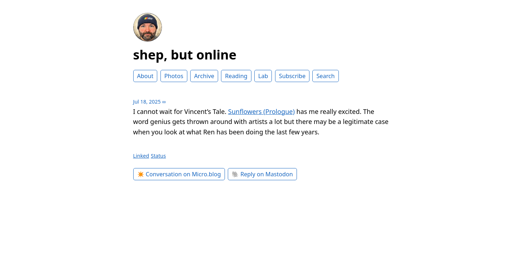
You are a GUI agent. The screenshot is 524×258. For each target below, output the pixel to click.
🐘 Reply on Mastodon (262, 174)
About (145, 76)
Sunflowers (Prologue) (261, 111)
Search (325, 76)
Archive (204, 76)
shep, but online (185, 54)
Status (158, 155)
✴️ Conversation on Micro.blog (179, 174)
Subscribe (292, 76)
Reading (236, 76)
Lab (263, 76)
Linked (141, 155)
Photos (173, 76)
